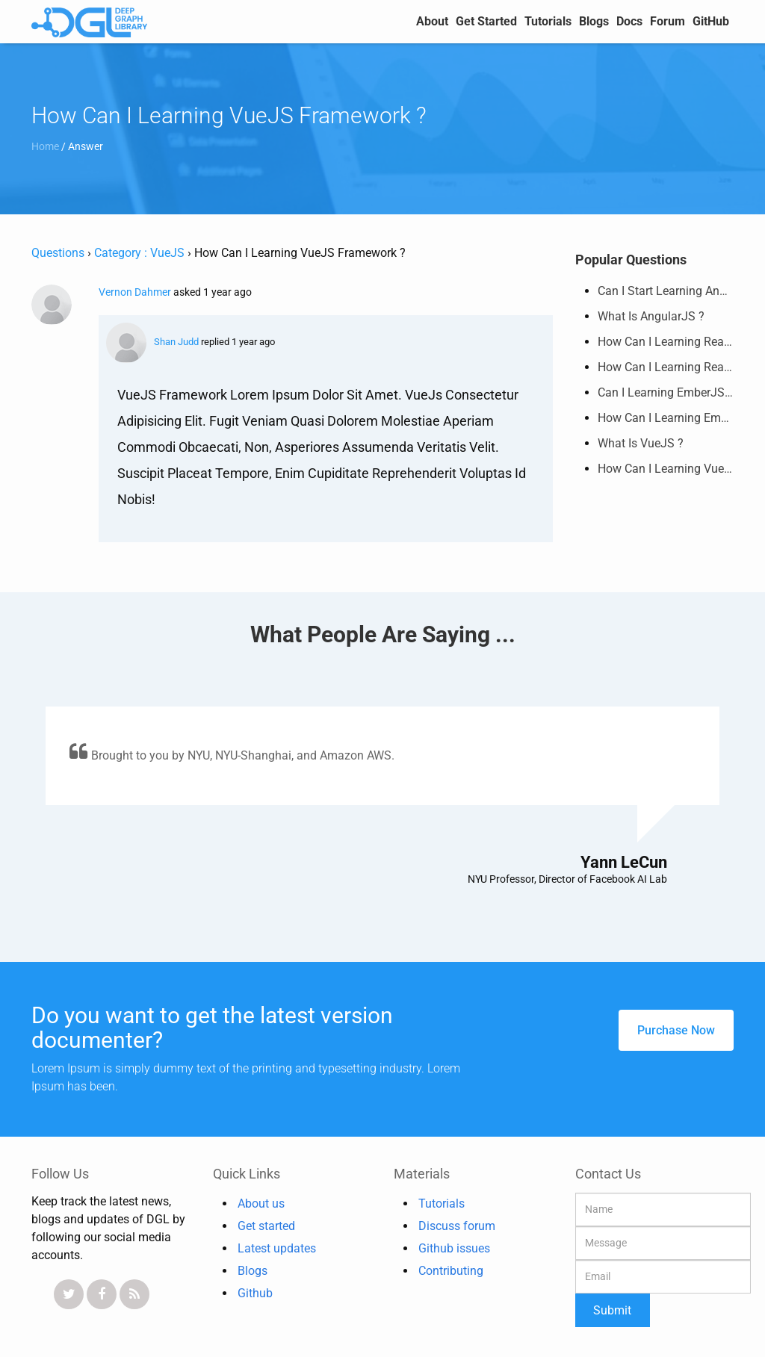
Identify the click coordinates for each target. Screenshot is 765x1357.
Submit (612, 1310)
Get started (266, 1226)
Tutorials (548, 21)
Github (255, 1293)
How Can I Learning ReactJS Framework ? (666, 337)
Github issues (454, 1248)
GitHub (711, 21)
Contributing (450, 1271)
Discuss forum (456, 1226)
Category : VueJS (139, 253)
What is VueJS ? (641, 439)
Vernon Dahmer (136, 292)
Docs (629, 21)
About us (261, 1203)
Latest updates (277, 1248)
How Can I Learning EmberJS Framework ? (666, 413)
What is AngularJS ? (651, 312)
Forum (667, 21)
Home (46, 146)
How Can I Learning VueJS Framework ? (666, 464)
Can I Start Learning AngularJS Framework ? (666, 286)
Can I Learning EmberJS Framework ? (666, 388)
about (432, 21)
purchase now (676, 1030)
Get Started (486, 21)
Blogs (594, 21)
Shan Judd (152, 341)
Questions (57, 253)
